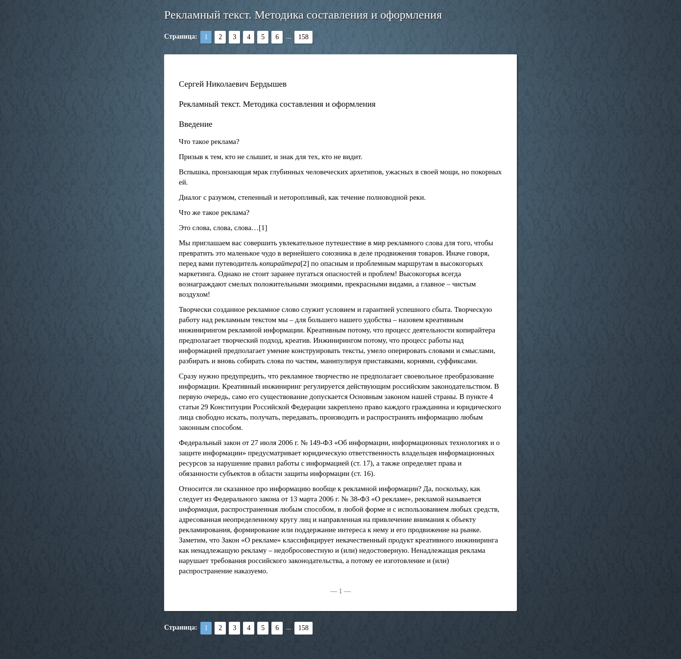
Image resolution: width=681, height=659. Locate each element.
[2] (305, 263)
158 (303, 37)
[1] (263, 228)
